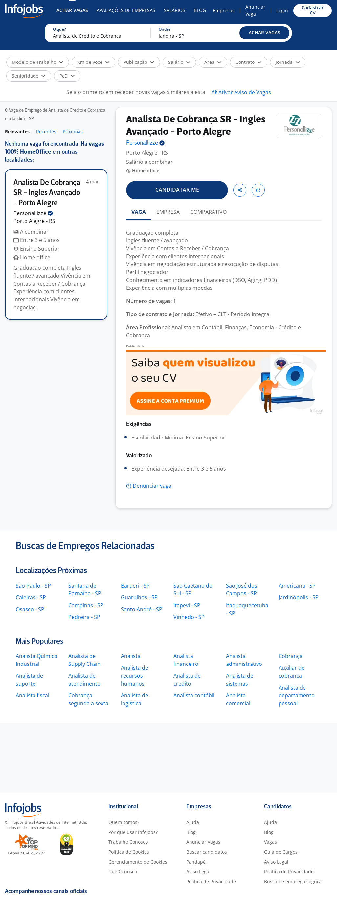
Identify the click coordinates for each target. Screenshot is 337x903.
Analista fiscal (32, 695)
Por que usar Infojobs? (133, 832)
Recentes (46, 131)
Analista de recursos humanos (134, 675)
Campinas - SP (85, 605)
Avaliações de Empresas (126, 10)
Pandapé (196, 862)
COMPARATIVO (208, 211)
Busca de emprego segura (293, 881)
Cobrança (291, 656)
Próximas (73, 131)
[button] (264, 32)
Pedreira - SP (84, 617)
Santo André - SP (141, 609)
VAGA (138, 211)
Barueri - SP (135, 585)
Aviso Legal (198, 871)
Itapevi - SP (186, 605)
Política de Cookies (128, 852)
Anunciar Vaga (255, 10)
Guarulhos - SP (139, 597)
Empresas (224, 10)
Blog (200, 10)
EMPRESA (168, 211)
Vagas (270, 842)
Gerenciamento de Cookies (137, 862)
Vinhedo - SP (189, 617)
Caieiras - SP (31, 597)
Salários (174, 10)
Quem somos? (123, 822)
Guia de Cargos (281, 852)
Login (282, 10)
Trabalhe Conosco (128, 842)
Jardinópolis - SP (299, 597)
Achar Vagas (72, 10)
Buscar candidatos (206, 852)
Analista (131, 656)
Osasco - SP (30, 609)
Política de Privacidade (211, 881)
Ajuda (192, 822)
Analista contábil (193, 695)
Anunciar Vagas (203, 842)
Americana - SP (297, 585)
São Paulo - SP (33, 585)
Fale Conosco (122, 871)
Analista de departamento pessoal (297, 695)
